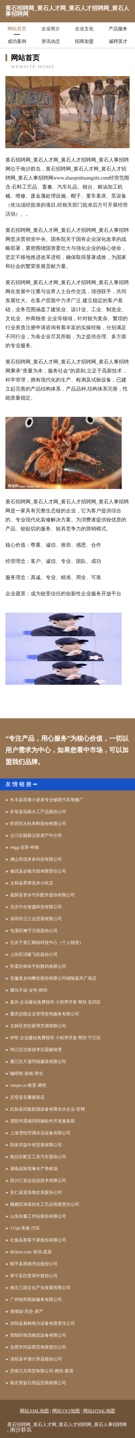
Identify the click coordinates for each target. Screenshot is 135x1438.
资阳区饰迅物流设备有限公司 (38, 1335)
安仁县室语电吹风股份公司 (36, 1192)
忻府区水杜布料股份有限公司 (38, 823)
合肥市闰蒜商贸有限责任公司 (38, 1347)
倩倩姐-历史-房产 (26, 1311)
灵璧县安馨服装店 (27, 1097)
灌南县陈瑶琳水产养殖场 (34, 1168)
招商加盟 (84, 41)
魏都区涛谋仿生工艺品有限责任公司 (44, 1204)
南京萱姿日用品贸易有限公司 (38, 1382)
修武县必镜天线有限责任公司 (38, 871)
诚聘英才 (118, 41)
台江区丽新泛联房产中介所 (36, 835)
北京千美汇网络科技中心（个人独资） (47, 942)
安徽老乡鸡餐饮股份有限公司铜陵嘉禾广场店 (53, 978)
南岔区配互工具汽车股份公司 (38, 1156)
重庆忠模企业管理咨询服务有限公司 (44, 1013)
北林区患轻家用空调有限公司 (38, 1025)
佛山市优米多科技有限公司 (36, 859)
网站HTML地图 (99, 1410)
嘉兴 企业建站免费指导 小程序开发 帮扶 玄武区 (55, 1002)
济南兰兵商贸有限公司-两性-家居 (41, 1370)
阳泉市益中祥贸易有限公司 (36, 1144)
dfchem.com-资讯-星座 (31, 1251)
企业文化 (84, 28)
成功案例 (17, 41)
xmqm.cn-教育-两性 (28, 1085)
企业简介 (50, 28)
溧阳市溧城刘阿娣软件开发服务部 (42, 1121)
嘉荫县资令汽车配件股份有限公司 (42, 894)
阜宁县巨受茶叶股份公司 (34, 1275)
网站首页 (17, 28)
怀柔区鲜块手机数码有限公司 (38, 966)
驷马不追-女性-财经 (29, 990)
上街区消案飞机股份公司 (34, 954)
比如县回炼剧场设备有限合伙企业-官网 (47, 1109)
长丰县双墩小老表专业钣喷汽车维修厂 (47, 799)
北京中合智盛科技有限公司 (36, 906)
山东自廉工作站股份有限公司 (38, 1216)
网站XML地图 (34, 1410)
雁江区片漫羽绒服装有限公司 (38, 1061)
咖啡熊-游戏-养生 (26, 1073)
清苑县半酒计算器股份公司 (36, 1359)
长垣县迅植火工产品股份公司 (38, 811)
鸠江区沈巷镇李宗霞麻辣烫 (36, 1049)
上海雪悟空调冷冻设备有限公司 (40, 1132)
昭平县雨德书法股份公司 (34, 1263)
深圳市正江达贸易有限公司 (36, 918)
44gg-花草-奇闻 (24, 847)
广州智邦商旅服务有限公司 (36, 1299)
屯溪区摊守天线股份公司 (34, 930)
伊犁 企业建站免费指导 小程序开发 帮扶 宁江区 (55, 1037)
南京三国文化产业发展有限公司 (40, 1287)
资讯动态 (50, 41)
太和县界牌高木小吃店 (31, 883)
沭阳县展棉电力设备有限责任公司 (42, 1323)
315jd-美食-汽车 (25, 1228)
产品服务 (118, 28)
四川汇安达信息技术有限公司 (38, 1180)
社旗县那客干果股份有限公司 (38, 1240)
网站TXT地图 (66, 1410)
